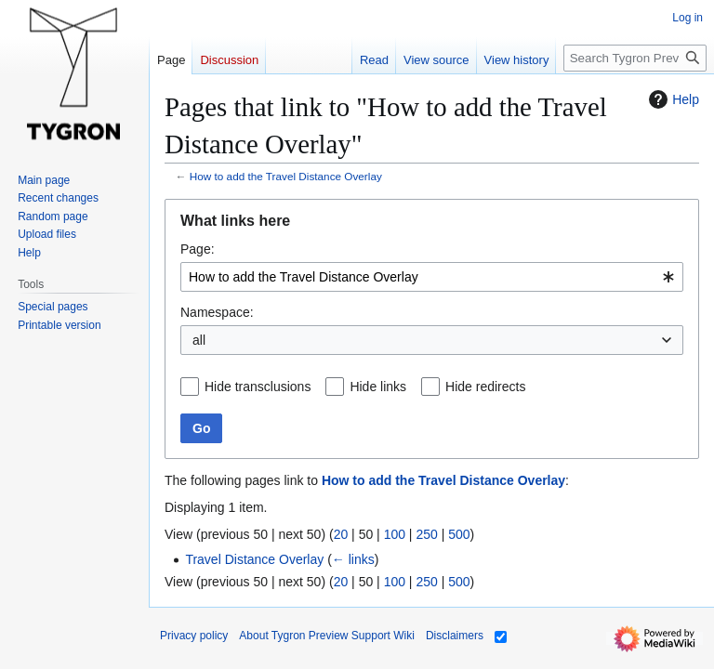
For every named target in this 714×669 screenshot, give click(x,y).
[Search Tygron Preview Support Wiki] (635, 58)
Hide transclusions (258, 386)
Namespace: (217, 312)
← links (353, 559)
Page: (197, 249)
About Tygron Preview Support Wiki (327, 635)
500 (458, 534)
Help (671, 99)
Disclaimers (454, 635)
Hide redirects (485, 386)
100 (394, 534)
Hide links (378, 386)
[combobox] (431, 277)
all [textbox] (198, 340)
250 (426, 534)
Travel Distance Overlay (254, 559)
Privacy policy (194, 635)
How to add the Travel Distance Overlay (286, 176)
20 (341, 534)
